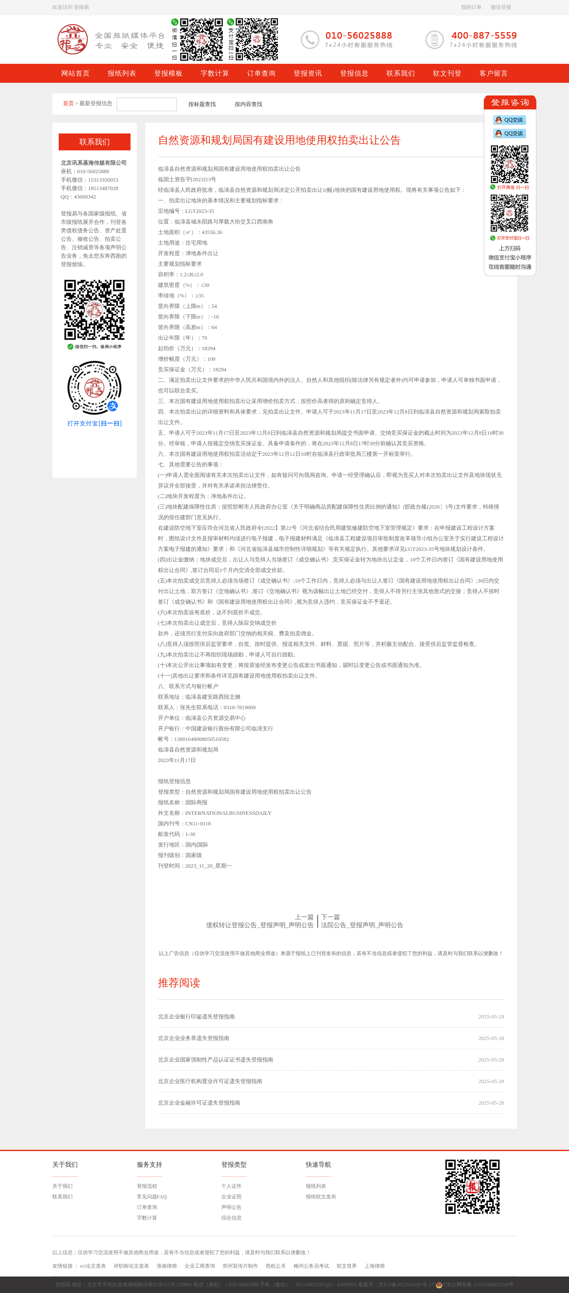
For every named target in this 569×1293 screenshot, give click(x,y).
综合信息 (231, 1218)
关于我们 (62, 1186)
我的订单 (471, 7)
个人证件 (231, 1186)
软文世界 (347, 1266)
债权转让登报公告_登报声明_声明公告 (260, 925)
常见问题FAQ (152, 1197)
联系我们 (62, 1197)
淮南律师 (167, 1266)
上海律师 (375, 1266)
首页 (68, 103)
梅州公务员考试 (311, 1266)
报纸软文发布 (321, 1197)
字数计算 (147, 1218)
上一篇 (304, 917)
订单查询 (147, 1207)
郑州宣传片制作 (240, 1266)
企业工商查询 (200, 1266)
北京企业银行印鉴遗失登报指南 (196, 1016)
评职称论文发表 (131, 1266)
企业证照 (231, 1197)
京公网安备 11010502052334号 (480, 1285)
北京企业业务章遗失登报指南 (193, 1038)
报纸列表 (316, 1186)
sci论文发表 (93, 1266)
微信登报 (501, 7)
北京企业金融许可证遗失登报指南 (199, 1103)
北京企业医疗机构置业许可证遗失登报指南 (210, 1081)
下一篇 (330, 917)
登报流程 (147, 1186)
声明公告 (231, 1207)
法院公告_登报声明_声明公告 (362, 925)
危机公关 (276, 1266)
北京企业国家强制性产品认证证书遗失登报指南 (215, 1059)
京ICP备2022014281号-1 (404, 1285)
